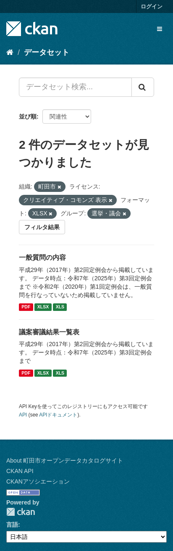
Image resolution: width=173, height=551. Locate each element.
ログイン (152, 6)
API (23, 415)
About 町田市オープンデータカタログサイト (64, 460)
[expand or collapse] (159, 29)
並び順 (28, 116)
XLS (60, 307)
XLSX (43, 307)
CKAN (20, 511)
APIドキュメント (58, 415)
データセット (46, 52)
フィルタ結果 (42, 227)
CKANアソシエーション (38, 481)
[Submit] (142, 87)
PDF (25, 307)
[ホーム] (9, 52)
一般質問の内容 (42, 257)
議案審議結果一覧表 (49, 332)
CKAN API (20, 471)
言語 (12, 524)
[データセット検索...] (75, 87)
